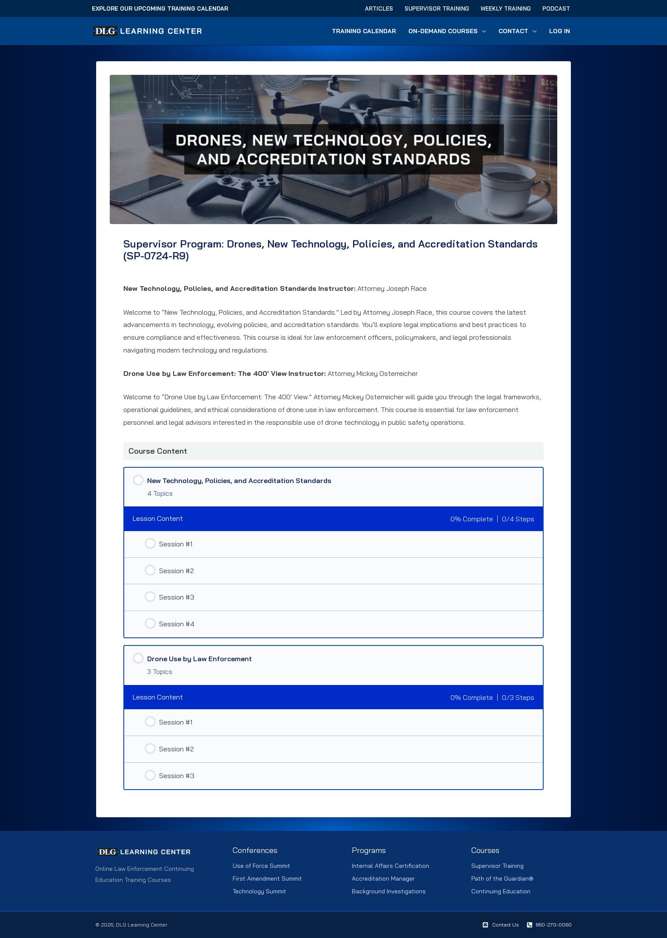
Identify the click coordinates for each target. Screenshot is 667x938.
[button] (483, 31)
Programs (369, 850)
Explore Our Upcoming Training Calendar (160, 8)
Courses (485, 850)
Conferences (255, 850)
